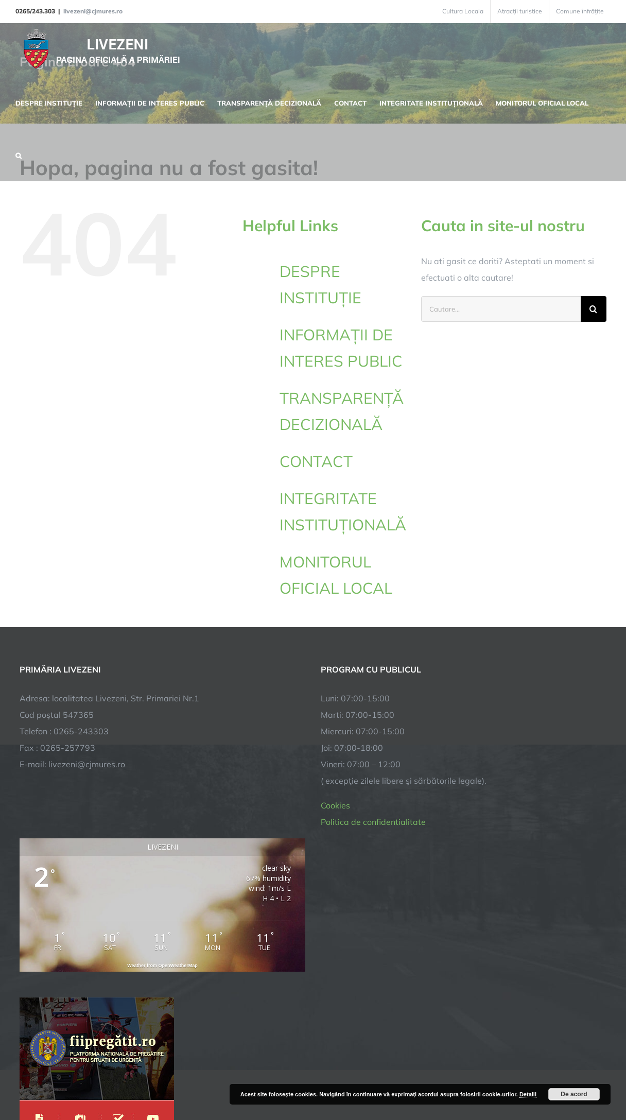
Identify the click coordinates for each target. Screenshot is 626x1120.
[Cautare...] (501, 309)
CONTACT (316, 461)
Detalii (527, 1094)
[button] (18, 154)
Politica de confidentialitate (373, 822)
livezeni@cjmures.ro (93, 11)
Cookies (335, 805)
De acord (574, 1094)
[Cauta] (593, 309)
